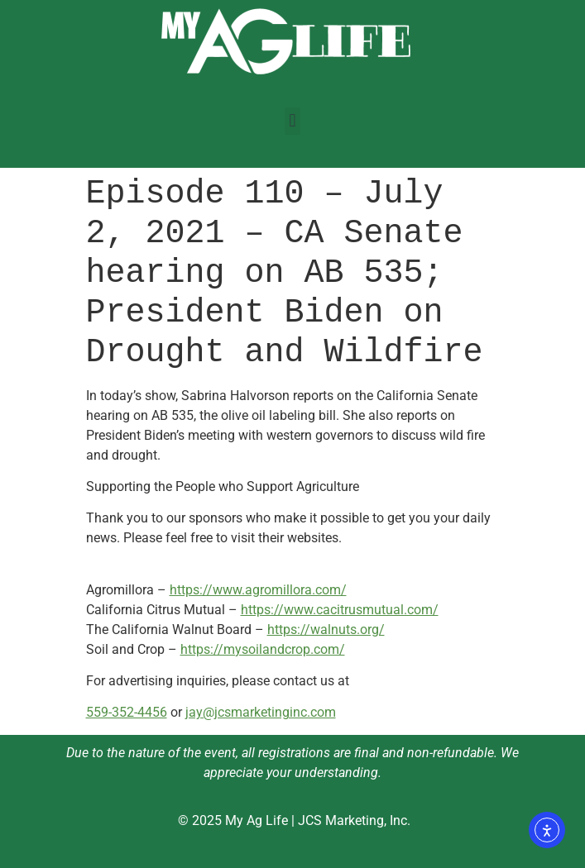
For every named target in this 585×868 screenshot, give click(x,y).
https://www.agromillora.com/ (258, 590)
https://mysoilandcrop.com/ (262, 649)
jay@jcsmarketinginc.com (260, 712)
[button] (292, 121)
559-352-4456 (126, 712)
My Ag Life (256, 820)
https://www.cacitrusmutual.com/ (340, 610)
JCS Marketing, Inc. (354, 820)
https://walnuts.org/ (326, 629)
